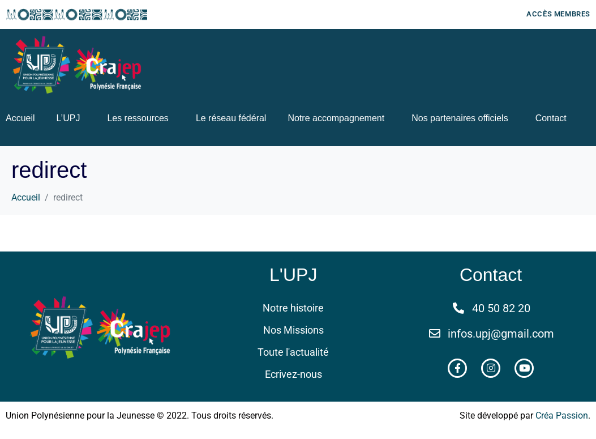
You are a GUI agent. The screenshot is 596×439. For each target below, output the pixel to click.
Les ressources (138, 118)
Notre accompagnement (336, 118)
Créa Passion (561, 415)
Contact (551, 118)
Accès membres (558, 14)
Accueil (20, 118)
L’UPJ (68, 118)
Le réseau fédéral (231, 118)
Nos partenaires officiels (459, 118)
